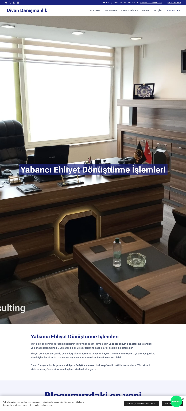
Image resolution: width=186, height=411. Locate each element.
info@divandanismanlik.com (151, 2)
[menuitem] (97, 10)
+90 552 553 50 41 (174, 2)
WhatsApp (176, 401)
